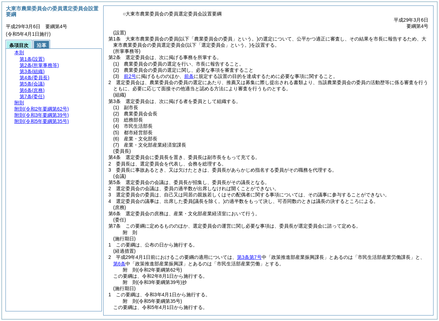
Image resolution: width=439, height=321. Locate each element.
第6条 (119, 263)
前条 (189, 76)
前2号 (130, 76)
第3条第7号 (249, 257)
